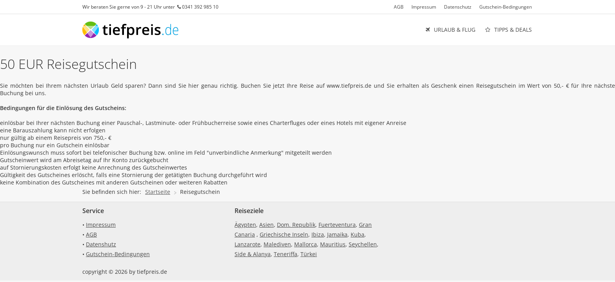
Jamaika (337, 234)
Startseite (157, 191)
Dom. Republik (296, 224)
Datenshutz (101, 244)
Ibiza (317, 234)
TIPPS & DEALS (508, 30)
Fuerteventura (337, 224)
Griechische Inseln (284, 234)
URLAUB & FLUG (450, 30)
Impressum (423, 7)
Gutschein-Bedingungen (505, 7)
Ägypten (245, 224)
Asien (266, 224)
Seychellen (363, 244)
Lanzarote (247, 244)
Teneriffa (285, 254)
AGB (399, 7)
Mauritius (333, 244)
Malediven (277, 244)
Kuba (357, 234)
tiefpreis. (131, 30)
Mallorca (305, 244)
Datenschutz (457, 7)
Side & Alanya (253, 254)
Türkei (308, 254)
